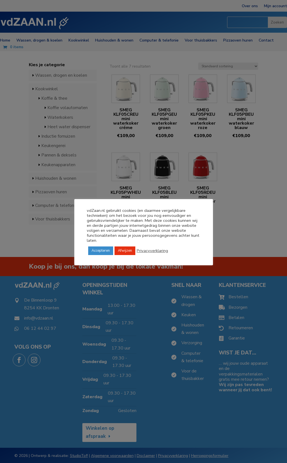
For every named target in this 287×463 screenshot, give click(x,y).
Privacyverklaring (152, 250)
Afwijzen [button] (125, 250)
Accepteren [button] (101, 250)
